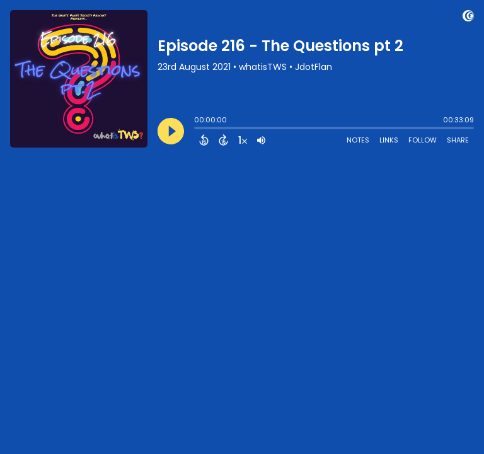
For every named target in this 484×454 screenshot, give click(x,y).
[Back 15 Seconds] (204, 140)
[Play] (171, 131)
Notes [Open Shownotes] (358, 140)
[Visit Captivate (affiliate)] (468, 18)
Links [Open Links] (388, 140)
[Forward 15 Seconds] (223, 140)
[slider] (197, 129)
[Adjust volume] (261, 140)
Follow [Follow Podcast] (422, 140)
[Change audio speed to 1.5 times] (242, 140)
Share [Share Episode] (458, 140)
